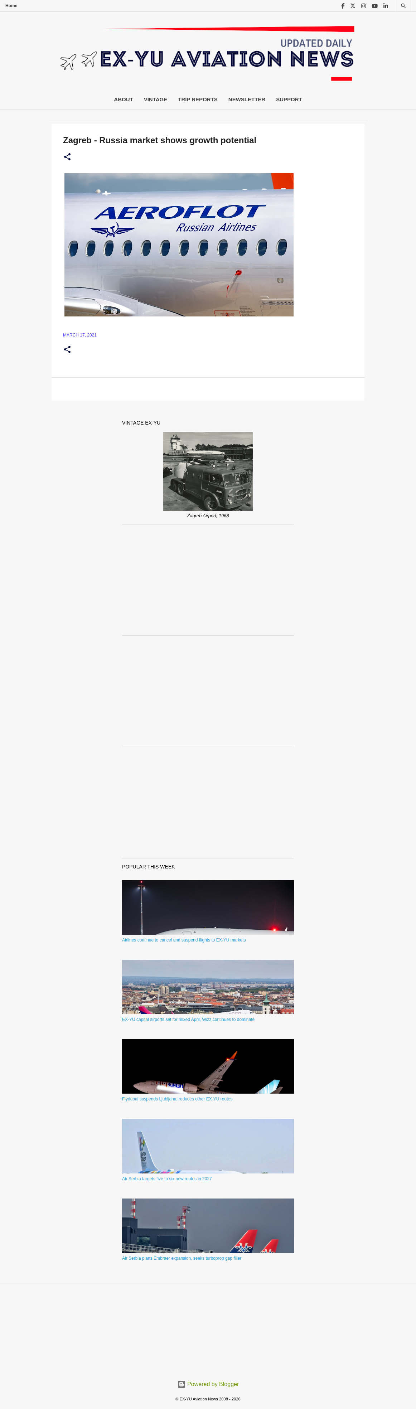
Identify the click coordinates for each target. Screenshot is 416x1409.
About (123, 99)
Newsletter (246, 99)
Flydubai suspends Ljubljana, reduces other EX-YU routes (177, 1098)
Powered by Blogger (208, 1384)
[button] (67, 157)
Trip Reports (198, 99)
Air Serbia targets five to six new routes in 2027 (167, 1178)
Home (11, 5)
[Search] (403, 6)
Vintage (156, 99)
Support (289, 99)
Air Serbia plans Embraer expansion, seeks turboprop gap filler (182, 1258)
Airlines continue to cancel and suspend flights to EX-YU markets (184, 940)
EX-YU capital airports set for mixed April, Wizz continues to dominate (188, 1019)
